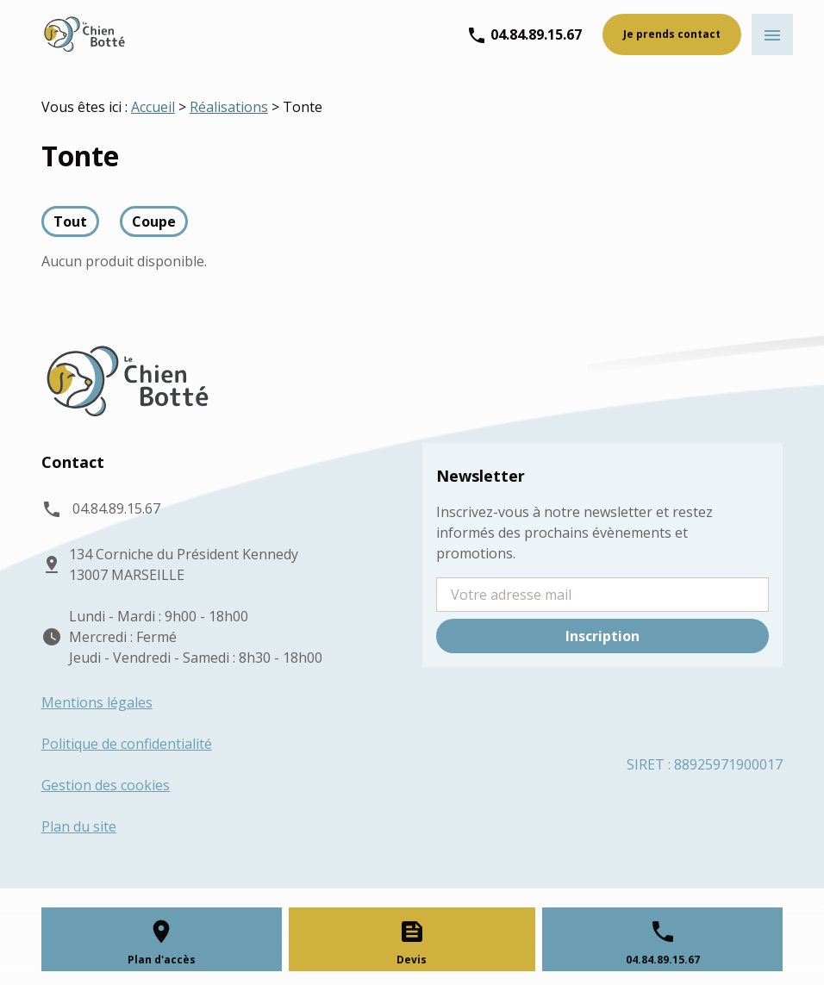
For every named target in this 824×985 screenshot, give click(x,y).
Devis (411, 959)
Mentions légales (97, 702)
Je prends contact (672, 34)
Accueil (153, 106)
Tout (70, 221)
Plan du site (78, 826)
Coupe (154, 221)
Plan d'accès (162, 959)
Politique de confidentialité (126, 743)
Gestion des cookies (105, 785)
